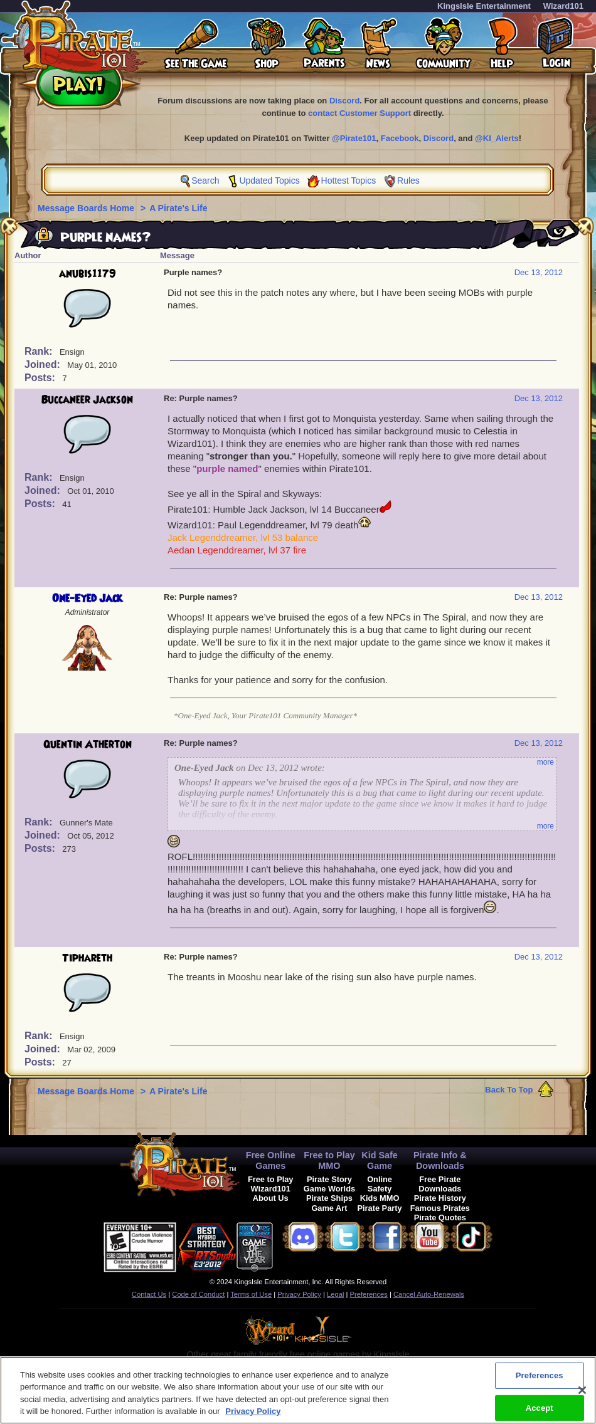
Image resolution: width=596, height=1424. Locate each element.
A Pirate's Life (178, 208)
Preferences (369, 1294)
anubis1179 (87, 273)
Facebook (400, 138)
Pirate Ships (329, 1198)
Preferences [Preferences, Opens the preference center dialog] (539, 1381)
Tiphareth (87, 958)
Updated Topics (269, 180)
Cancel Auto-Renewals (428, 1294)
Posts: (41, 377)
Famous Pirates (440, 1208)
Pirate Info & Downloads (440, 1160)
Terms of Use (251, 1294)
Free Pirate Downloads (439, 1184)
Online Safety (379, 1184)
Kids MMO (380, 1198)
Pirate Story (329, 1179)
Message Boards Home (87, 208)
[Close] (582, 1396)
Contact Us (149, 1294)
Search (205, 180)
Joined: (43, 364)
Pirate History (440, 1198)
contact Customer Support (359, 113)
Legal (335, 1294)
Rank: (39, 351)
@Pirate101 (354, 138)
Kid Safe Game (379, 1160)
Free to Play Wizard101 (271, 1184)
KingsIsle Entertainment (484, 6)
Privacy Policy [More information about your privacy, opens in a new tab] (252, 1417)
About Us (271, 1198)
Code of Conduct (198, 1294)
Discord (344, 100)
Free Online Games (270, 1160)
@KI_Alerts (497, 138)
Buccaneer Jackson (87, 399)
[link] (304, 1245)
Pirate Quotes (440, 1217)
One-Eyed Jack (87, 598)
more (545, 762)
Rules (408, 180)
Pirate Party (380, 1208)
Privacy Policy (299, 1294)
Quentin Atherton (87, 744)
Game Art (329, 1208)
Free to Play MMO (329, 1160)
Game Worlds (329, 1188)
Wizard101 (563, 6)
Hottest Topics (348, 180)
